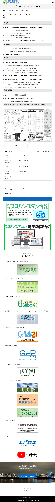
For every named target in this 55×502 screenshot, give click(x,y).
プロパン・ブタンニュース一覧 (44, 151)
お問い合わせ (27, 493)
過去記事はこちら (27, 198)
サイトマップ (27, 486)
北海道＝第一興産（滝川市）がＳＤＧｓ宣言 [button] (15, 62)
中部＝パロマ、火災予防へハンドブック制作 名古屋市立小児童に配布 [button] (22, 75)
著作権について (27, 490)
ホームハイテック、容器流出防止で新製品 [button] (15, 95)
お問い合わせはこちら (28, 476)
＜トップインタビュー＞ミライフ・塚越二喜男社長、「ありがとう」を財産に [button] (23, 41)
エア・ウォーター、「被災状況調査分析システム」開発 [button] (18, 98)
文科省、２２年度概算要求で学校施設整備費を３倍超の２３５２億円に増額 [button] (23, 27)
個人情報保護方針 (27, 488)
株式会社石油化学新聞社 (27, 466)
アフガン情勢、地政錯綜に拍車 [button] (12, 54)
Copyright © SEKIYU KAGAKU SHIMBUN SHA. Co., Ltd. (27, 500)
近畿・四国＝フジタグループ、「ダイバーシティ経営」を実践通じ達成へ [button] (22, 79)
